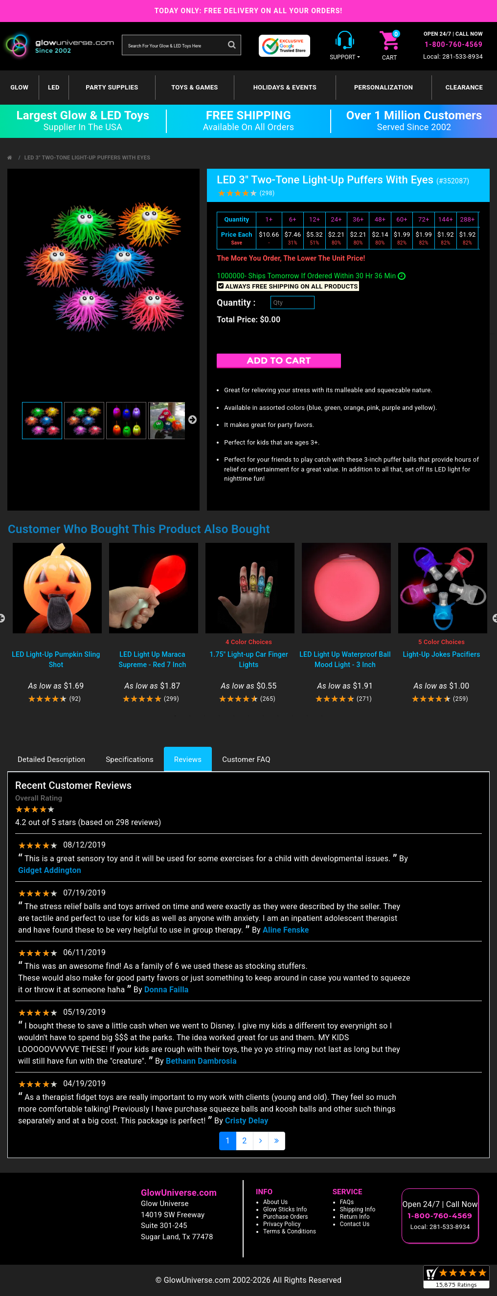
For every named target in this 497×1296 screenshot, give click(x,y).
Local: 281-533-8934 (453, 56)
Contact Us (355, 1224)
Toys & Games (194, 87)
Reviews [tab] (188, 759)
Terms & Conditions (289, 1231)
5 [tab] (234, 716)
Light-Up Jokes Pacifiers (441, 654)
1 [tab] (175, 716)
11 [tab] (322, 716)
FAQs (347, 1202)
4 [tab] (219, 716)
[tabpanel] (56, 623)
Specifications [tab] (130, 759)
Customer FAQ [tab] (246, 759)
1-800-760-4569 (454, 44)
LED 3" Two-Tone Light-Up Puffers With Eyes (87, 158)
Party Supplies (112, 87)
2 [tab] (190, 716)
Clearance (464, 87)
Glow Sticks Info (285, 1209)
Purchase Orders (285, 1216)
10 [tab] (307, 716)
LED (54, 87)
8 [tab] (278, 716)
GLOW (19, 87)
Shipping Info (358, 1209)
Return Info (355, 1216)
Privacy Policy (282, 1224)
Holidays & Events (284, 87)
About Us (275, 1202)
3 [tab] (204, 716)
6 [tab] (248, 716)
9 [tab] (292, 716)
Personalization (383, 87)
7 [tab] (263, 716)
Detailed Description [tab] (51, 759)
